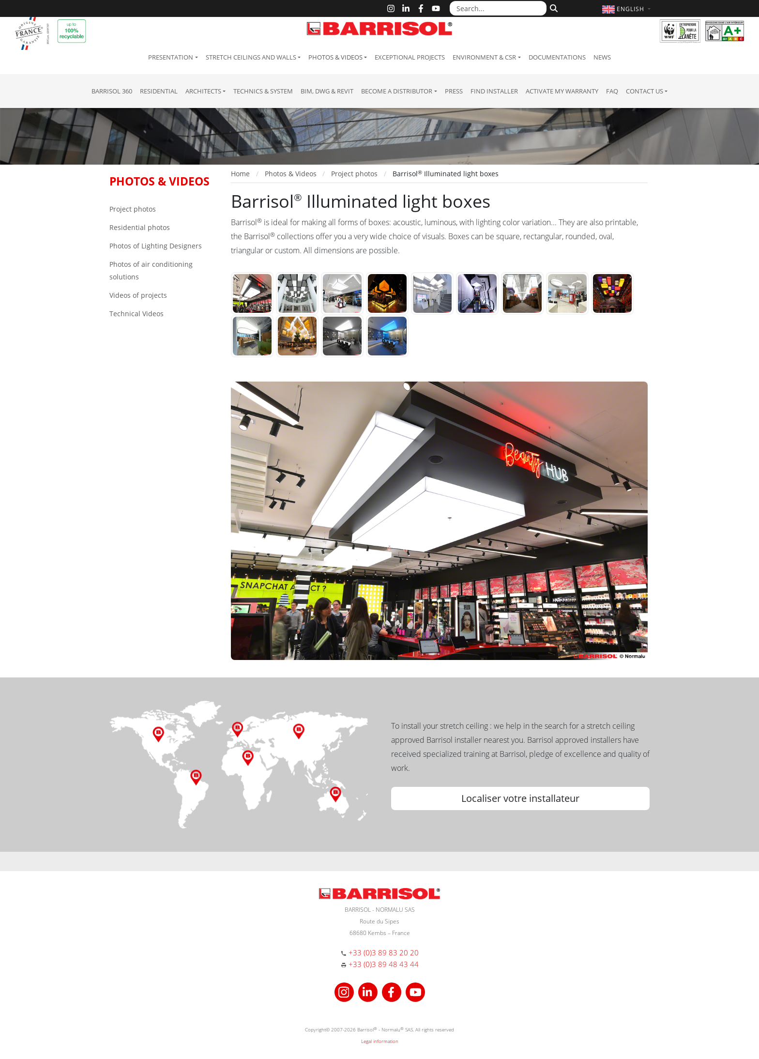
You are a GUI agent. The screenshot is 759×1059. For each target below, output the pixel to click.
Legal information (379, 1041)
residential (159, 91)
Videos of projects (138, 295)
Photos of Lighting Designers (155, 245)
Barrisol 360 (111, 91)
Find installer (494, 91)
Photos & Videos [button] (335, 57)
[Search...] (498, 8)
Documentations (557, 57)
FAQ (612, 91)
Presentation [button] (170, 57)
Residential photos (139, 227)
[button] (627, 9)
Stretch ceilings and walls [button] (251, 57)
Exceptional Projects (410, 57)
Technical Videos (136, 313)
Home (240, 173)
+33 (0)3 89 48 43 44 (384, 964)
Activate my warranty (562, 91)
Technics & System (263, 91)
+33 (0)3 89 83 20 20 (384, 952)
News (602, 57)
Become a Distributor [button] (396, 91)
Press (454, 91)
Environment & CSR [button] (484, 57)
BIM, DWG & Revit (327, 91)
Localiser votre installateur (520, 798)
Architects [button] (203, 91)
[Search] (552, 7)
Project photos (132, 209)
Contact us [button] (644, 91)
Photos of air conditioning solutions (151, 270)
